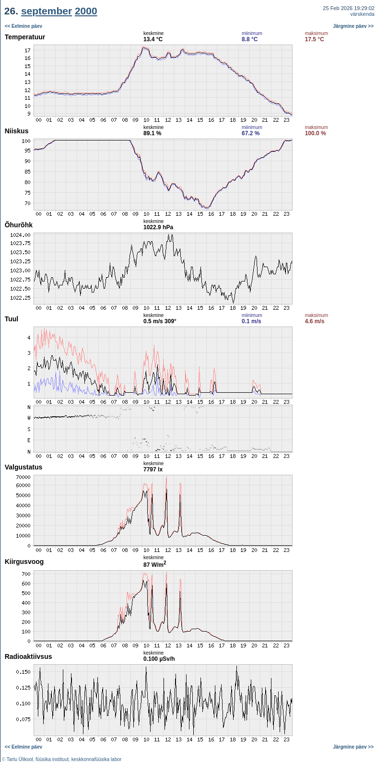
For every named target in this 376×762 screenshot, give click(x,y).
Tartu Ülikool (20, 759)
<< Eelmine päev (23, 26)
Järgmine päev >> (353, 26)
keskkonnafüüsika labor (96, 759)
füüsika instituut (52, 759)
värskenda (362, 14)
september (46, 10)
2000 (86, 10)
